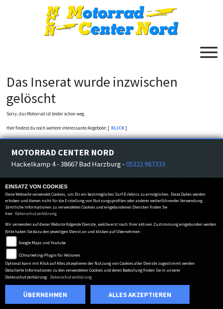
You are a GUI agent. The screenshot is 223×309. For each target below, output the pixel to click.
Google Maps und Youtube (42, 242)
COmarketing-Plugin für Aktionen (49, 255)
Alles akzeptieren (140, 294)
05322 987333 (145, 164)
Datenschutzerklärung (36, 213)
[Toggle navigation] (209, 49)
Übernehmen (45, 294)
